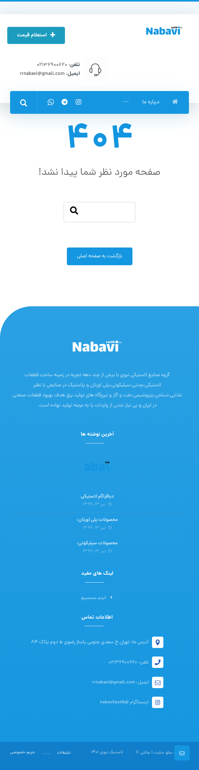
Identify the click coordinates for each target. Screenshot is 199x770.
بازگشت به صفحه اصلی (99, 256)
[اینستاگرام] (78, 102)
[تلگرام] (64, 102)
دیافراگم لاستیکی (97, 496)
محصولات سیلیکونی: (97, 543)
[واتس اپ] (50, 102)
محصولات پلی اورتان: (97, 520)
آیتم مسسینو (97, 598)
